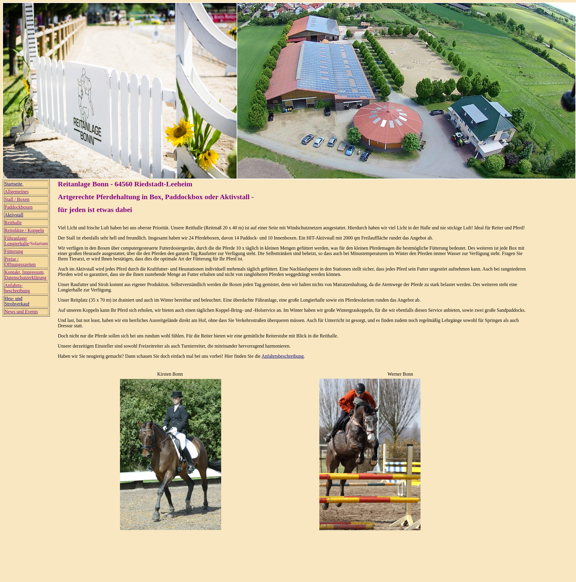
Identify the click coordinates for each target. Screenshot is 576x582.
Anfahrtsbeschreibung (282, 356)
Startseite (14, 183)
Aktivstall (13, 214)
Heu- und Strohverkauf (17, 301)
